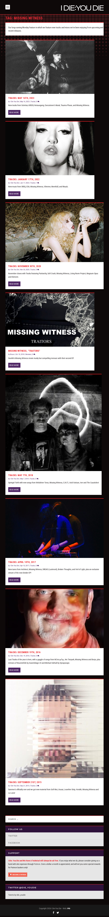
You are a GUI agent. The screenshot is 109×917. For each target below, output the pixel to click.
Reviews (28, 356)
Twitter (12, 837)
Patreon (37, 865)
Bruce (12, 356)
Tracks (33, 103)
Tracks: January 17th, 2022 (23, 180)
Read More (14, 114)
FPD (68, 910)
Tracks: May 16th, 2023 (21, 99)
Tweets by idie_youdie (17, 896)
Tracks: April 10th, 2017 (22, 563)
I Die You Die (14, 103)
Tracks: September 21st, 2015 (24, 783)
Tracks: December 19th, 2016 (24, 653)
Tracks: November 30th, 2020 (24, 267)
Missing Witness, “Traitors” (24, 352)
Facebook (14, 844)
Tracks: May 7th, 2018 (20, 476)
